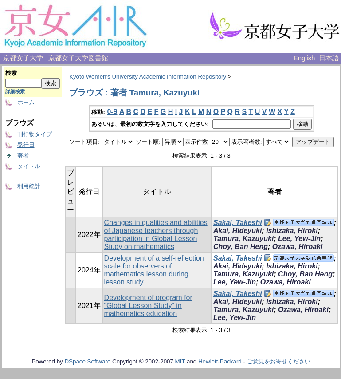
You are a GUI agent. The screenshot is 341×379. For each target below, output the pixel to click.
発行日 (26, 145)
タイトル (28, 166)
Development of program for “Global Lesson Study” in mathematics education (148, 305)
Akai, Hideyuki (237, 230)
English (304, 58)
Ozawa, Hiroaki (297, 246)
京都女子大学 (24, 58)
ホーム (26, 102)
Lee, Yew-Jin (299, 238)
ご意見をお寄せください (278, 361)
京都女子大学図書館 (78, 58)
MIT (180, 361)
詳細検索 (15, 91)
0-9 (112, 111)
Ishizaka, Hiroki (292, 230)
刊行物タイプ (34, 134)
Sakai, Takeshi (237, 222)
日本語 (329, 58)
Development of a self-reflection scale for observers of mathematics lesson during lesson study (154, 270)
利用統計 (28, 186)
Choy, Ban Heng (240, 246)
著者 (23, 155)
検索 (11, 73)
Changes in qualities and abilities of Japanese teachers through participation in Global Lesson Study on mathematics (156, 234)
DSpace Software (87, 361)
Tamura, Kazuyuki (243, 238)
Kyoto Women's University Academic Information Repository (147, 76)
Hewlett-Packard (220, 361)
